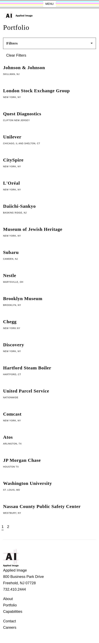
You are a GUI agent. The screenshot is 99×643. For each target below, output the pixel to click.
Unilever (12, 136)
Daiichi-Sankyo (19, 206)
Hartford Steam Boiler (27, 367)
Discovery (13, 344)
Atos (8, 437)
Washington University (27, 483)
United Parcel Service (26, 390)
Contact (9, 621)
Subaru (11, 252)
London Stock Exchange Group (36, 90)
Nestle (9, 275)
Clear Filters (16, 55)
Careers (9, 627)
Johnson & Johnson (24, 67)
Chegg (10, 321)
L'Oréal (11, 183)
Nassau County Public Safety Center (42, 506)
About (8, 599)
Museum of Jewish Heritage (32, 229)
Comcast (12, 414)
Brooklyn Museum (22, 298)
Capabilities (12, 611)
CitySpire (13, 159)
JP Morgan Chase (22, 460)
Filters (49, 43)
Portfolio (10, 605)
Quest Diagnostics (22, 113)
